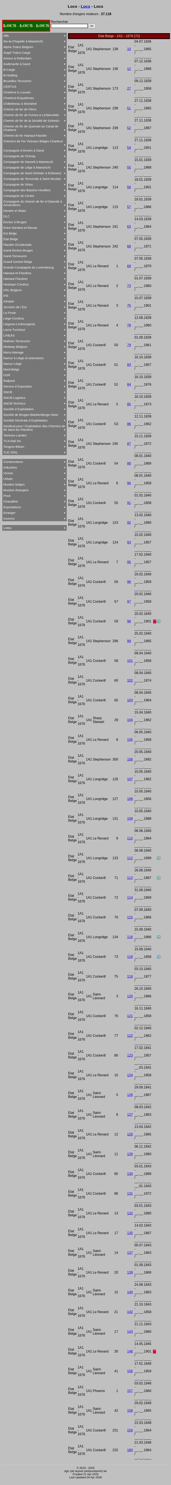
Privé (7, 496)
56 (129, 187)
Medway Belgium (15, 346)
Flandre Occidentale (17, 244)
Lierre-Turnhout (14, 329)
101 (130, 661)
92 (129, 522)
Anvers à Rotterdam (17, 58)
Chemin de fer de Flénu (19, 109)
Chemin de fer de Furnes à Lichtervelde (31, 115)
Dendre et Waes (14, 210)
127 (130, 1114)
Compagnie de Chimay (19, 156)
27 (129, 88)
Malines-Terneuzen (16, 341)
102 (130, 680)
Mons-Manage (13, 352)
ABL (6, 35)
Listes (7, 528)
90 (129, 483)
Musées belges (14, 484)
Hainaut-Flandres (15, 278)
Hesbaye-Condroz (16, 284)
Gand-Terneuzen (15, 256)
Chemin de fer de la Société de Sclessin (31, 120)
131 (130, 1193)
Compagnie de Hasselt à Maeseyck (28, 162)
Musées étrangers (16, 490)
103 (130, 700)
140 (130, 1292)
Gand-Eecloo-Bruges (18, 250)
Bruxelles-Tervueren (17, 81)
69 (129, 266)
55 (129, 167)
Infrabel (8, 301)
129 (130, 1154)
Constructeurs (13, 462)
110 (130, 838)
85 (129, 404)
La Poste (9, 312)
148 (130, 1351)
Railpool (9, 380)
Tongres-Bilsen (13, 446)
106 (130, 759)
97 (129, 601)
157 (130, 1391)
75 (129, 305)
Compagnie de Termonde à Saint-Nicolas (32, 179)
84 (129, 384)
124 (130, 1075)
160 (130, 1450)
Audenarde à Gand (16, 64)
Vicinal (8, 473)
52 (129, 128)
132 (130, 1213)
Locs (85, 6)
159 (130, 1430)
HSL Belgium (12, 290)
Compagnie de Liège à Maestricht (27, 167)
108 (130, 799)
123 (130, 1055)
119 (130, 976)
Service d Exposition (17, 386)
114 (130, 897)
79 (129, 345)
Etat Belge (10, 239)
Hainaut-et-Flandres (17, 273)
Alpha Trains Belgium (18, 47)
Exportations (12, 507)
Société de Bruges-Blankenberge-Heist (30, 414)
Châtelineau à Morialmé (20, 103)
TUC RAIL (10, 452)
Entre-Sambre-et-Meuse (20, 227)
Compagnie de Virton (18, 184)
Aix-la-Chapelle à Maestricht (23, 41)
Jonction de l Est (15, 307)
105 (130, 739)
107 (130, 779)
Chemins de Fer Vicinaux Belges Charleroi (33, 141)
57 (129, 207)
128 (130, 1134)
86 (129, 424)
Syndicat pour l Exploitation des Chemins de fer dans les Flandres (34, 427)
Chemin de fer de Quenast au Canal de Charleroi (30, 128)
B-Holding (10, 75)
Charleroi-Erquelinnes (18, 98)
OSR (6, 375)
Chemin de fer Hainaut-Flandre (25, 135)
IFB (5, 295)
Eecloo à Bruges (15, 222)
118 (130, 957)
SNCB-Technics (14, 403)
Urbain (8, 479)
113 (130, 878)
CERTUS (9, 86)
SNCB (7, 392)
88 (129, 463)
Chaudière (10, 501)
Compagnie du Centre (18, 196)
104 (130, 720)
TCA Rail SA (12, 441)
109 (130, 818)
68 (129, 246)
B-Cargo (9, 69)
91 (129, 503)
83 (129, 365)
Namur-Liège (12, 363)
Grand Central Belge (17, 261)
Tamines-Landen (15, 435)
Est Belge (10, 233)
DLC (6, 216)
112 (130, 858)
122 (130, 1035)
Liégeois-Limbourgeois (19, 324)
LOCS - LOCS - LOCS (26, 26)
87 (129, 443)
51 (129, 108)
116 (130, 937)
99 (129, 641)
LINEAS (9, 335)
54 (129, 147)
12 (129, 69)
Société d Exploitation (18, 409)
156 (130, 1371)
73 (129, 286)
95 (129, 562)
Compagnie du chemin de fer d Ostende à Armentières (32, 203)
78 (129, 325)
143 (130, 1331)
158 (130, 1410)
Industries (10, 467)
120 (130, 996)
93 (129, 542)
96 (129, 582)
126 (130, 1095)
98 (129, 621)
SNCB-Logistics (14, 397)
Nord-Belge (11, 369)
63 (129, 226)
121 (130, 1016)
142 (130, 1312)
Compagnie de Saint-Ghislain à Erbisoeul (32, 173)
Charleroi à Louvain (17, 92)
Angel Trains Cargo (16, 52)
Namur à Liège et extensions (23, 358)
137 (130, 1253)
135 (130, 1233)
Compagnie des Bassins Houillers (27, 190)
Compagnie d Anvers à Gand (23, 150)
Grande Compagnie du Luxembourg (28, 267)
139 (130, 1272)
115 (130, 917)
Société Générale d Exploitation (25, 420)
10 (129, 49)
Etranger (9, 513)
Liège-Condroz (13, 318)
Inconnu (9, 518)
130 (130, 1174)
